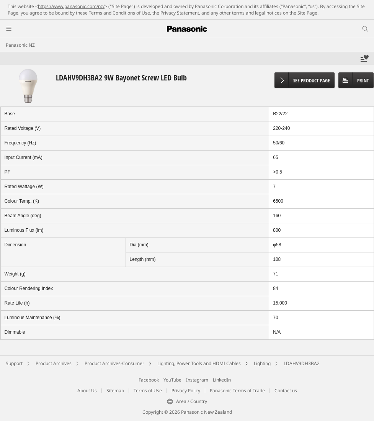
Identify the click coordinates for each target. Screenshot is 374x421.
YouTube (172, 380)
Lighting (262, 363)
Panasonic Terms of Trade (237, 390)
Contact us (285, 390)
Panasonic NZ (20, 45)
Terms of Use (148, 390)
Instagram (197, 380)
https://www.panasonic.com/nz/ (71, 6)
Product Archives (54, 363)
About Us (87, 390)
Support (14, 363)
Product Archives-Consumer (114, 363)
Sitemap (115, 390)
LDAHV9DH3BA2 (302, 363)
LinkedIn (222, 380)
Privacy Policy (185, 390)
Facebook (149, 380)
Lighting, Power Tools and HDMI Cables (199, 363)
